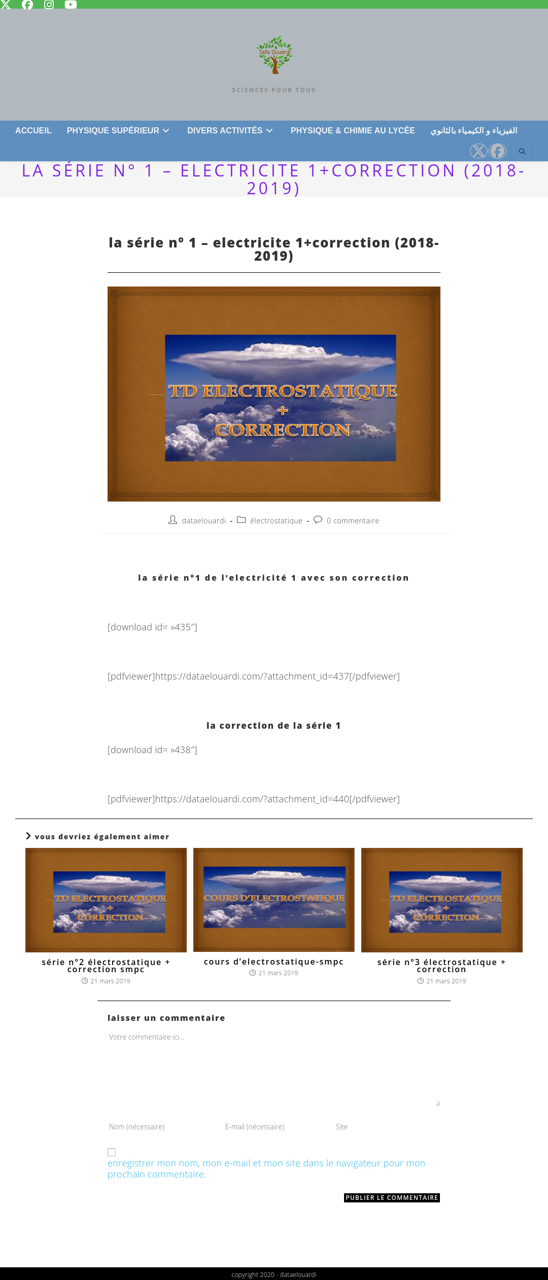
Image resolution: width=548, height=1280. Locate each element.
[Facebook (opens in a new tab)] (497, 151)
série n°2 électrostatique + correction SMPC (106, 965)
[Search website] (522, 152)
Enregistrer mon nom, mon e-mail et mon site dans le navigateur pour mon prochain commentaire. (266, 1169)
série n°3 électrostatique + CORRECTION (442, 965)
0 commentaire (353, 520)
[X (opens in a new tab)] (479, 151)
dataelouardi (204, 520)
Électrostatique (276, 520)
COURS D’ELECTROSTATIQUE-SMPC (274, 961)
